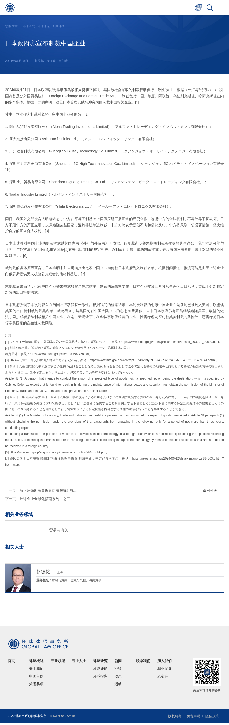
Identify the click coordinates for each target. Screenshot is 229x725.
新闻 (118, 663)
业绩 (118, 670)
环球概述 (36, 663)
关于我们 (36, 670)
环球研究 (28, 26)
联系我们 (143, 663)
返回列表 (209, 491)
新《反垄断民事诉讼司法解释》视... (41, 491)
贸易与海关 (58, 532)
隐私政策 (211, 718)
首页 (11, 663)
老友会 (162, 678)
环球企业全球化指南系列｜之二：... (41, 500)
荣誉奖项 (36, 686)
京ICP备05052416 (62, 718)
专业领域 (58, 663)
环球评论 (43, 26)
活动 (118, 686)
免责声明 (192, 718)
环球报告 (100, 678)
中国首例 (36, 678)
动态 (118, 678)
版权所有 (172, 718)
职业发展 (164, 670)
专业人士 (79, 663)
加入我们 (164, 663)
